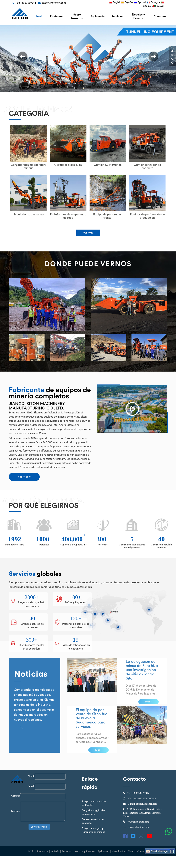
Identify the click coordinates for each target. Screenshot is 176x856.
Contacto (160, 16)
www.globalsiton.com (138, 827)
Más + (148, 701)
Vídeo (131, 851)
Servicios (117, 16)
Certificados (118, 851)
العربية (158, 5)
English (114, 2)
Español (127, 2)
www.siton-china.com (138, 821)
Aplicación (97, 16)
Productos (42, 851)
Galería (55, 851)
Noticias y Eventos (138, 16)
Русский (140, 2)
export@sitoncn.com (146, 804)
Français (153, 2)
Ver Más (88, 232)
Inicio (31, 851)
